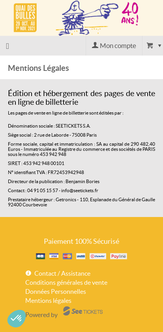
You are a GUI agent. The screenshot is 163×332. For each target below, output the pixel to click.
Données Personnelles (55, 291)
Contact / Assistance (62, 273)
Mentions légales (48, 300)
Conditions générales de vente (66, 282)
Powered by (41, 314)
